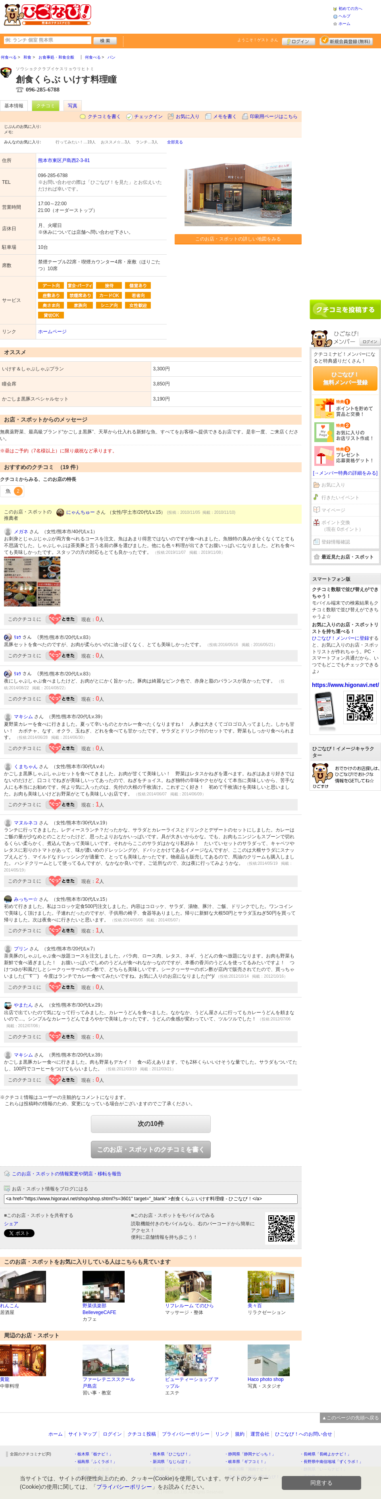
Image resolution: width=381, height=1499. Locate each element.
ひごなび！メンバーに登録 (340, 638)
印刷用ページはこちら (274, 116)
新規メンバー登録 (346, 40)
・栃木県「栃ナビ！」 (93, 1454)
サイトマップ (82, 1434)
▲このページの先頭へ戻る (350, 1418)
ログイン (299, 40)
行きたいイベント (340, 497)
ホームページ (52, 331)
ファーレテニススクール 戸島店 (109, 1383)
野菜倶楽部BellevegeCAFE (99, 1309)
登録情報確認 (335, 542)
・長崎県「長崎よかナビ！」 (325, 1454)
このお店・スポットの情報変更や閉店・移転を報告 (66, 1174)
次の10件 (151, 1123)
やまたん (23, 1005)
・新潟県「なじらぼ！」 (170, 1461)
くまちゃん (26, 766)
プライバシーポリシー (186, 1434)
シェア (11, 1223)
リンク (222, 1434)
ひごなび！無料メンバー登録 (345, 378)
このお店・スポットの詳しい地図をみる (238, 239)
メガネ (21, 531)
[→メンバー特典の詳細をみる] (345, 473)
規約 (239, 1434)
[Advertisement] (212, 16)
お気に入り (188, 116)
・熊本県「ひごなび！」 (170, 1454)
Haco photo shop (266, 1379)
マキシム (23, 716)
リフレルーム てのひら (189, 1305)
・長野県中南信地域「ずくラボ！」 (331, 1461)
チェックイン (148, 116)
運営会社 (259, 1434)
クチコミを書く (104, 116)
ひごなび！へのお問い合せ (303, 1434)
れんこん (9, 1305)
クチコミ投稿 (141, 1434)
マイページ (333, 510)
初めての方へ (350, 8)
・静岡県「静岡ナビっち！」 (250, 1454)
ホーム (344, 23)
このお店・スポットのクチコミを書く (151, 1149)
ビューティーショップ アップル (192, 1383)
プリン (21, 949)
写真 (72, 106)
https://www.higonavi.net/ (345, 685)
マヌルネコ (26, 823)
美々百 (255, 1305)
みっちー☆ (26, 899)
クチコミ (45, 106)
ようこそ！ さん (257, 40)
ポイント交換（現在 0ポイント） (342, 526)
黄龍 (5, 1379)
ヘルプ (344, 16)
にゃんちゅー (80, 512)
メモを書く (225, 116)
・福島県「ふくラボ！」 (95, 1461)
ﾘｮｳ (17, 637)
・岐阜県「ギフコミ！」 (246, 1461)
